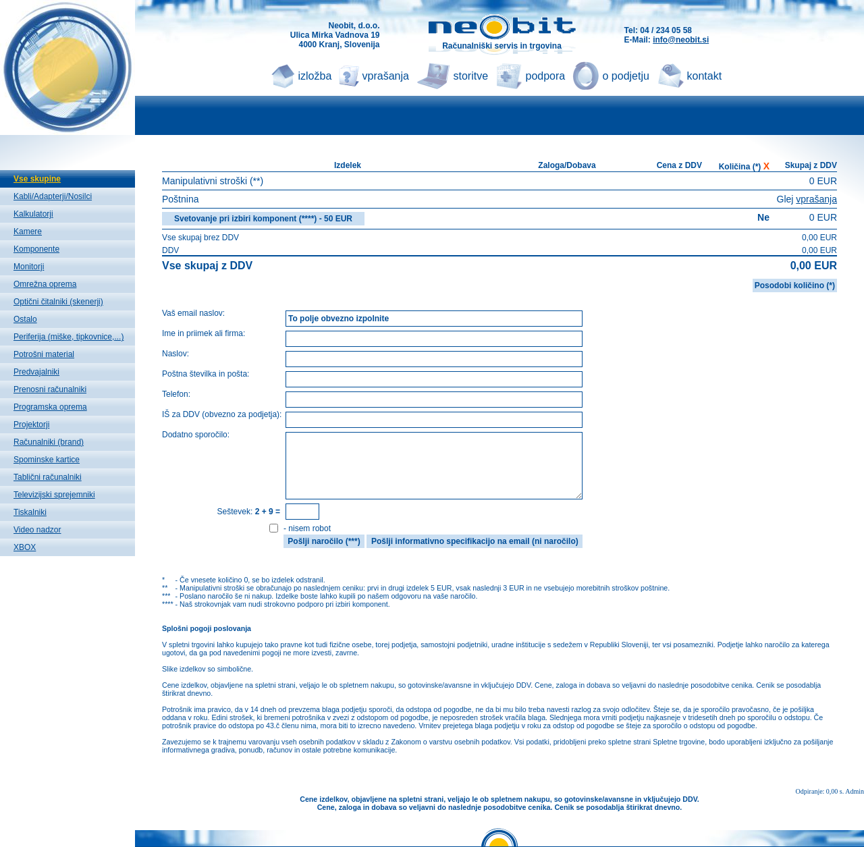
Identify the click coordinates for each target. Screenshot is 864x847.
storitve (471, 76)
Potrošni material (44, 354)
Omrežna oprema (45, 284)
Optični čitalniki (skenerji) (58, 301)
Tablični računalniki (48, 477)
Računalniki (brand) (49, 442)
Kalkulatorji (33, 214)
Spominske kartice (47, 459)
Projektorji (31, 424)
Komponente (36, 249)
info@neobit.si (681, 40)
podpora (546, 76)
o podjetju (626, 76)
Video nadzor (37, 530)
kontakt (704, 76)
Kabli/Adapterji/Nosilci (53, 196)
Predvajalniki (36, 372)
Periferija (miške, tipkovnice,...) (69, 336)
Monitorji (29, 266)
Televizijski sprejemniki (54, 494)
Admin (854, 791)
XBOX (25, 547)
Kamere (28, 231)
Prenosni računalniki (50, 389)
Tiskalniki (30, 512)
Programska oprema (50, 407)
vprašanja (385, 76)
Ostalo (25, 319)
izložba (315, 76)
